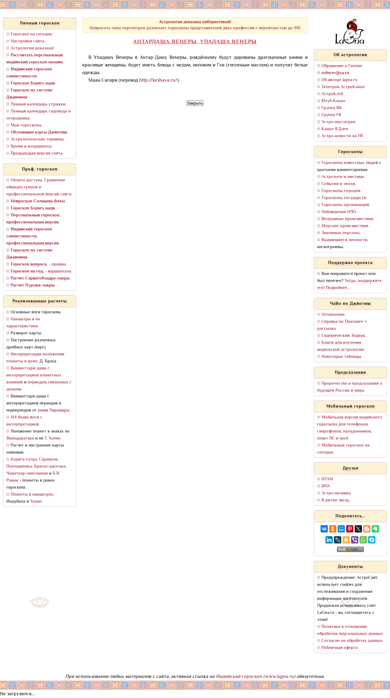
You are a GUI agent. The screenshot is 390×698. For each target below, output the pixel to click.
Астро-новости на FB (342, 136)
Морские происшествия (344, 226)
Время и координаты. (31, 146)
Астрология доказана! (32, 48)
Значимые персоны (340, 233)
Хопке (36, 501)
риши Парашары (53, 410)
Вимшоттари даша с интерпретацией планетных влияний (33, 375)
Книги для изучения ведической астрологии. (341, 346)
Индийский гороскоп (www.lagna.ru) (255, 677)
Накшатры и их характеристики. (23, 323)
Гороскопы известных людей (349, 162)
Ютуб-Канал (333, 101)
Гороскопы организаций (345, 204)
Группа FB (331, 115)
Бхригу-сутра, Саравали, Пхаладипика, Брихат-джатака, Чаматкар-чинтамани (36, 466)
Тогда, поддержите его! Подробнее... (349, 284)
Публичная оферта (339, 647)
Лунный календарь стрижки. (38, 104)
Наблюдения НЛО (338, 211)
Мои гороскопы (26, 125)
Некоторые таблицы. (341, 356)
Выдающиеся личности (344, 240)
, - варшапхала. (41, 271)
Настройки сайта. (28, 41)
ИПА (325, 486)
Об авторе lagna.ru (339, 80)
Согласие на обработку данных (352, 640)
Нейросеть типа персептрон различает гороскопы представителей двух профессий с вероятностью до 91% (195, 25)
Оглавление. (333, 314)
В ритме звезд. (335, 500)
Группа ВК (331, 108)
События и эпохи (338, 183)
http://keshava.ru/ (158, 80)
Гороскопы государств (343, 197)
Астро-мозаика (336, 493)
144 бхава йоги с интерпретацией (24, 421)
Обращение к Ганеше (341, 65)
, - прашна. (39, 264)
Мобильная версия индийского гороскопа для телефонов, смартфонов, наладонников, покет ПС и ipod (349, 428)
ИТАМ (327, 479)
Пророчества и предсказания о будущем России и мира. (349, 387)
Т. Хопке (52, 438)
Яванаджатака (20, 438)
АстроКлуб (332, 94)
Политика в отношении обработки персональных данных (350, 630)
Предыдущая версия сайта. (37, 153)
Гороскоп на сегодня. (31, 34)
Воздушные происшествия (347, 219)
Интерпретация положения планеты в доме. (35, 358)
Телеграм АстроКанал (343, 87)
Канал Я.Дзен (334, 129)
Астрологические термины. (38, 139)
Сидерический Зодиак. (343, 335)
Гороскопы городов (340, 190)
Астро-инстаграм (338, 122)
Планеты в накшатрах (32, 494)
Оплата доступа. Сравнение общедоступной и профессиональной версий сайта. (39, 187)
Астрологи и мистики (342, 176)
